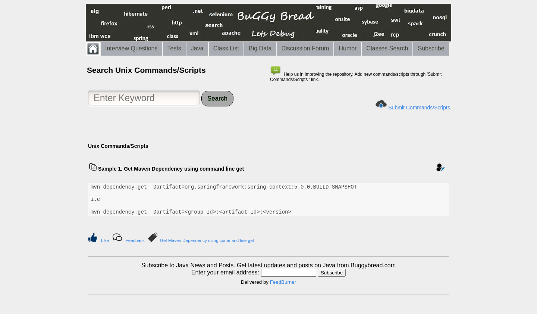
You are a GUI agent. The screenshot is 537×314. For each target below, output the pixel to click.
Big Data (260, 48)
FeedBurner (283, 282)
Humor (348, 48)
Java (197, 48)
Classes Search (387, 48)
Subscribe (431, 48)
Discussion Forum (305, 48)
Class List (226, 48)
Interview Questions (131, 48)
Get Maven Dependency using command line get (207, 240)
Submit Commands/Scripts (419, 108)
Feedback (135, 240)
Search (217, 98)
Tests (174, 48)
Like (105, 240)
